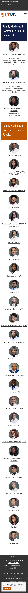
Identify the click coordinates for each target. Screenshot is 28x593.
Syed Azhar (14, 155)
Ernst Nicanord (14, 392)
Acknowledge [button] (7, 588)
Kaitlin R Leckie (14, 309)
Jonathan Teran (14, 477)
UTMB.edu (8, 560)
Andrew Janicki (14, 259)
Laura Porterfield (14, 409)
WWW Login (13, 581)
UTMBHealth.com (17, 560)
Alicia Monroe (14, 359)
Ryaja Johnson (14, 276)
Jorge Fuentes (14, 207)
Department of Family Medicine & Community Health (10, 3)
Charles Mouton (14, 375)
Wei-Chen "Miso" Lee (14, 326)
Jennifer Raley (14, 425)
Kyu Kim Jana (14, 243)
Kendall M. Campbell (14, 54)
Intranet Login (21, 581)
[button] (25, 13)
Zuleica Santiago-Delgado (14, 442)
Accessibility (14, 568)
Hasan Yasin (14, 543)
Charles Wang (14, 510)
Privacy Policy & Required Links (13, 565)
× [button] (24, 583)
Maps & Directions (13, 563)
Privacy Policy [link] (13, 585)
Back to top (14, 556)
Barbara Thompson (14, 494)
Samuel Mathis (14, 82)
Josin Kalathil (14, 292)
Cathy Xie (14, 527)
